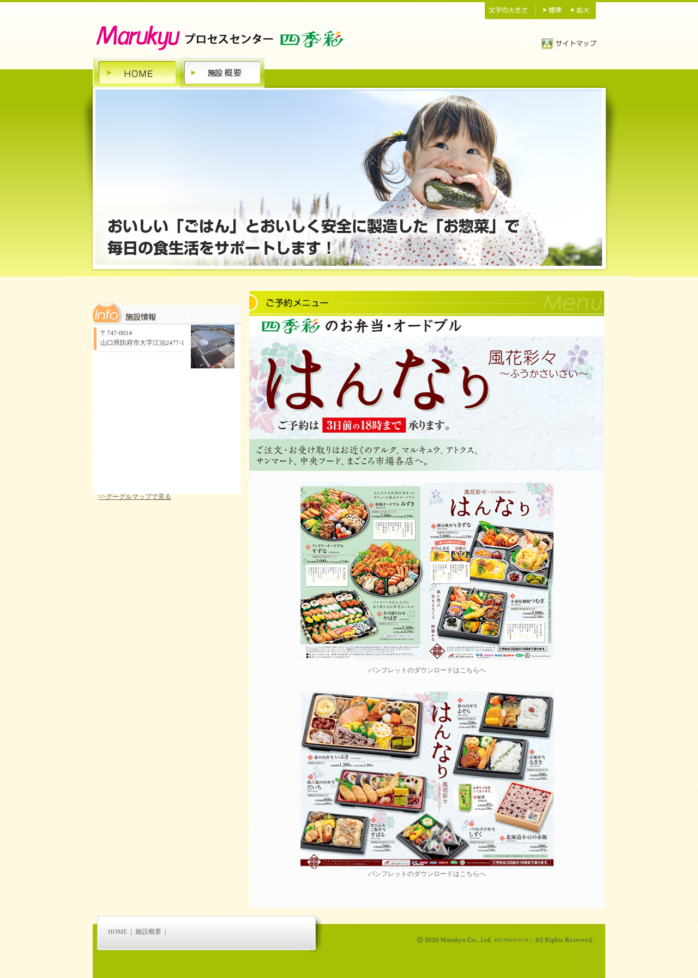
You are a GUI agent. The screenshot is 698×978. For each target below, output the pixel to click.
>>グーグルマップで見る (134, 496)
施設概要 (148, 931)
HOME (117, 931)
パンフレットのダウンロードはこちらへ (427, 670)
